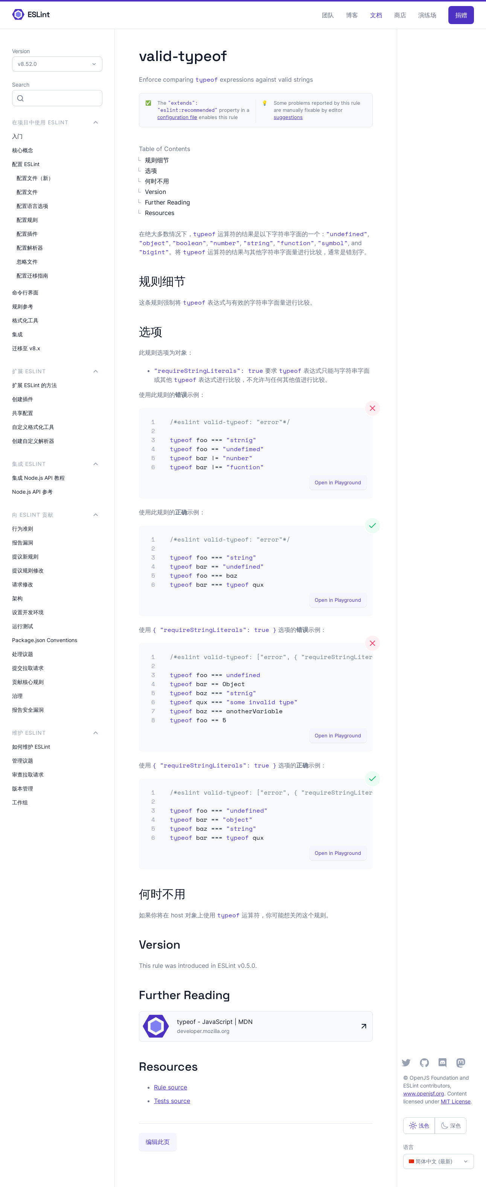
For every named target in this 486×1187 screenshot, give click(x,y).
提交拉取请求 (28, 668)
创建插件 (22, 399)
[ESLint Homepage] (31, 15)
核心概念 (22, 150)
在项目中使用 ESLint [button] (55, 122)
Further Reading (167, 202)
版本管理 (22, 788)
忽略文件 (27, 261)
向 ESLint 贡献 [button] (55, 514)
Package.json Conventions (44, 640)
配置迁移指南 (32, 275)
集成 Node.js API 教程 (38, 477)
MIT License (456, 1101)
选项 (151, 170)
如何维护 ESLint (31, 746)
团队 (328, 15)
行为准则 (22, 528)
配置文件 (27, 192)
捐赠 (461, 15)
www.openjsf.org (423, 1093)
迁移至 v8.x (26, 348)
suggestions (288, 117)
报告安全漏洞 (28, 709)
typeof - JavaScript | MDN (215, 1021)
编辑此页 (158, 1142)
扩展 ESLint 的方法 (34, 385)
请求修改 (22, 584)
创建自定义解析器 (33, 441)
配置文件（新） (35, 178)
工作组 (20, 802)
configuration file (177, 117)
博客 (352, 15)
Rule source (170, 1087)
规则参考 (22, 306)
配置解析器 (30, 247)
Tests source (172, 1101)
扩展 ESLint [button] (55, 371)
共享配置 (22, 413)
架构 (17, 598)
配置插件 (27, 233)
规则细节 (157, 160)
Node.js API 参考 (32, 491)
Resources (159, 213)
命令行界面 (25, 292)
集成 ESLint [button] (55, 464)
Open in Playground (338, 482)
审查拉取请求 (28, 774)
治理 (17, 696)
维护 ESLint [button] (55, 732)
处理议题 (22, 654)
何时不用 (157, 181)
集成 (17, 334)
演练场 (427, 15)
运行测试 (22, 626)
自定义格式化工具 (33, 427)
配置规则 (27, 220)
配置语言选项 (32, 206)
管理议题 (22, 760)
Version (155, 191)
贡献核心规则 (28, 682)
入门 (17, 136)
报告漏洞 (22, 542)
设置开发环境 (28, 612)
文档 (376, 15)
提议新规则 (25, 556)
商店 (400, 15)
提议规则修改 (28, 570)
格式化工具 (25, 320)
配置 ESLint (26, 164)
